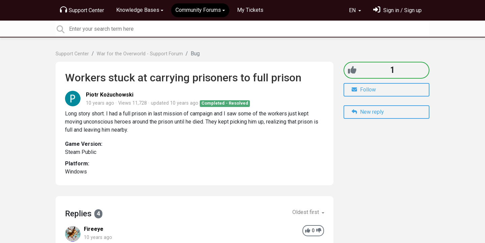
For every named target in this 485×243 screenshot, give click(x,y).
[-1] (318, 231)
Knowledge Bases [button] (137, 10)
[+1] (352, 70)
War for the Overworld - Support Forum (140, 54)
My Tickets (250, 10)
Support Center (82, 10)
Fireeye (93, 229)
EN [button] (353, 10)
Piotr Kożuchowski (109, 94)
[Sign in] (397, 10)
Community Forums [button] (198, 10)
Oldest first (306, 212)
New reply (368, 112)
